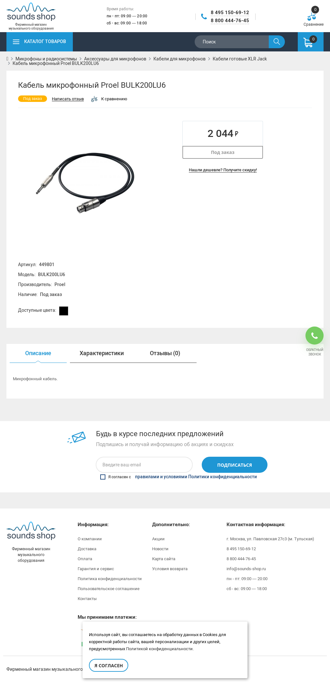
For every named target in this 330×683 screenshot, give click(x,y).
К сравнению (109, 99)
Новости (160, 548)
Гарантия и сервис (96, 568)
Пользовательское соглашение (109, 588)
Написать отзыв (68, 99)
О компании (90, 538)
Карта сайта (163, 558)
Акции (158, 538)
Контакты (87, 598)
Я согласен (108, 665)
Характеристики (102, 353)
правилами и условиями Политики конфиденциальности (196, 477)
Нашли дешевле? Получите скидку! (223, 169)
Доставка (87, 548)
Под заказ (222, 152)
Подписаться (234, 465)
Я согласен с (178, 477)
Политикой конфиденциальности (159, 648)
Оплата (85, 558)
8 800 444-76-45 (230, 20)
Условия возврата (170, 568)
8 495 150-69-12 (230, 12)
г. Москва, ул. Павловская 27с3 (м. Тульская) (270, 538)
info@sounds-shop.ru (246, 568)
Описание (38, 353)
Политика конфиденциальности (110, 578)
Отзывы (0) (165, 353)
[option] (38, 353)
